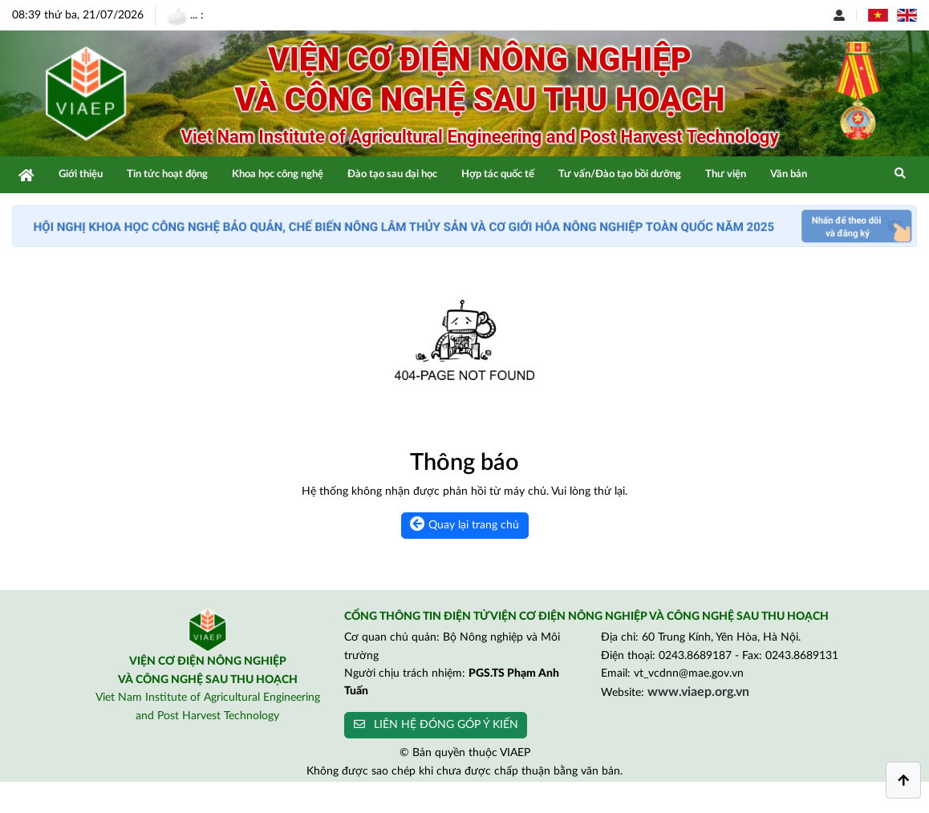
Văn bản (788, 174)
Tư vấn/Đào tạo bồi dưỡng (619, 174)
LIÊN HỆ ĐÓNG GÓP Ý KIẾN (436, 724)
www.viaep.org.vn (698, 692)
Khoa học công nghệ (277, 174)
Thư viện (725, 174)
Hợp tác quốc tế (497, 174)
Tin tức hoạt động (167, 174)
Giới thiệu (81, 174)
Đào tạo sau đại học (392, 174)
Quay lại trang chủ (464, 524)
